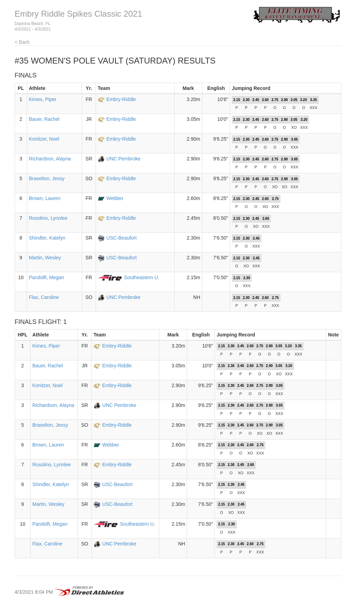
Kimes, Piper (42, 99)
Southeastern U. (141, 277)
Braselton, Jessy (47, 178)
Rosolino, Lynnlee (48, 218)
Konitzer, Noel (44, 139)
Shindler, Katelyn (47, 238)
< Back (22, 42)
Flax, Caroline (44, 297)
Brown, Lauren (44, 198)
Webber (114, 198)
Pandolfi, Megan (46, 277)
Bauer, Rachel (44, 119)
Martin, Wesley (45, 257)
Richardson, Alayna (50, 158)
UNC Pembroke (123, 158)
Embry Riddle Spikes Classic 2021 (78, 13)
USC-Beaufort (121, 238)
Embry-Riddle (121, 99)
